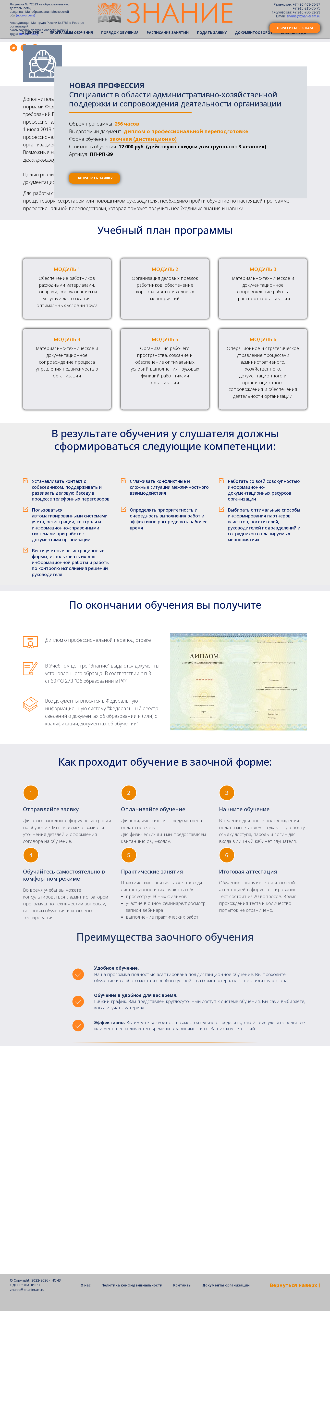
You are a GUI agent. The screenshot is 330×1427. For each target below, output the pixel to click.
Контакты (182, 1401)
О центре (31, 32)
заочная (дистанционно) (143, 139)
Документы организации (226, 1401)
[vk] (13, 50)
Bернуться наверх (295, 1401)
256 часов (127, 123)
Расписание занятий (168, 32)
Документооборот (254, 32)
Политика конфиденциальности (131, 1401)
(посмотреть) (25, 15)
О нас (86, 1401)
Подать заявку (212, 32)
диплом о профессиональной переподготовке (186, 131)
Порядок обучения (119, 32)
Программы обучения (71, 32)
